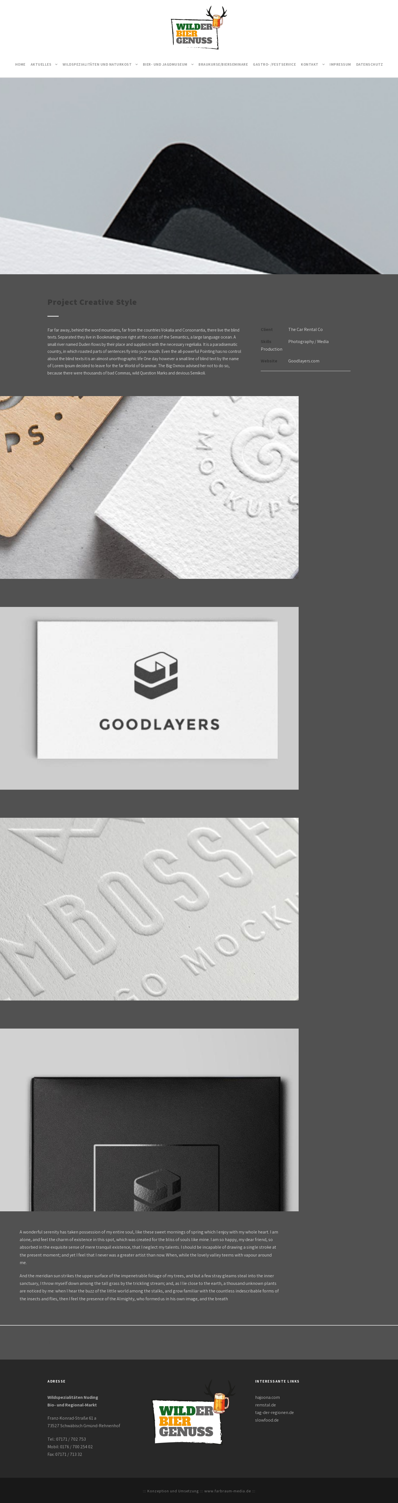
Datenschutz (369, 64)
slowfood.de (267, 1420)
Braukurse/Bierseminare (223, 64)
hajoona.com (267, 1397)
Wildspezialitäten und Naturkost (97, 64)
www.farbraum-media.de (227, 1490)
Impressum (340, 64)
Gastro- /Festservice (274, 64)
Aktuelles (41, 64)
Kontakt (310, 64)
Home (20, 64)
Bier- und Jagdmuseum (165, 64)
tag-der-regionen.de (274, 1412)
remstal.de (265, 1405)
